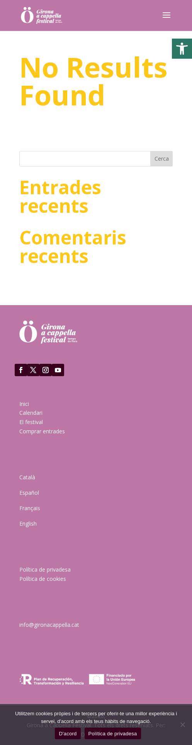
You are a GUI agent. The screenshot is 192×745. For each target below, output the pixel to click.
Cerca (162, 158)
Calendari (30, 412)
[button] (182, 49)
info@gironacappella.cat (49, 624)
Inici (24, 403)
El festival (31, 422)
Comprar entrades (42, 431)
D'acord (67, 734)
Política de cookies (42, 578)
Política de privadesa (45, 569)
